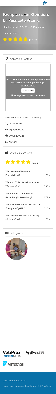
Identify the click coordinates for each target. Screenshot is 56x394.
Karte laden (28, 90)
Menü (11, 3)
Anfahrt (13, 141)
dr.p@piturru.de (16, 129)
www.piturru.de (16, 135)
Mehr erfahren (28, 85)
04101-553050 (16, 123)
